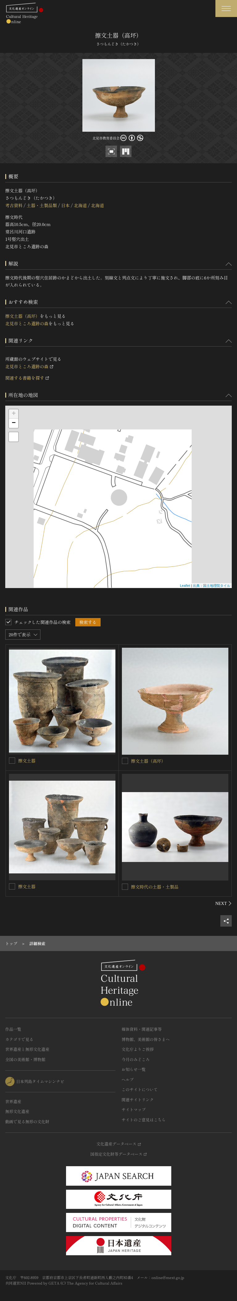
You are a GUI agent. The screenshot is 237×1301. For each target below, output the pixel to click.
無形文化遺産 (17, 1111)
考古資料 (14, 205)
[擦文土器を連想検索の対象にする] (12, 760)
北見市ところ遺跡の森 (26, 323)
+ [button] (14, 414)
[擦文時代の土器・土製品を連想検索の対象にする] (125, 887)
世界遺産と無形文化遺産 (27, 1049)
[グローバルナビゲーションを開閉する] (226, 8)
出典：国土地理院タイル (211, 585)
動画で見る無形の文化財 (27, 1121)
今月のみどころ (136, 1059)
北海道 (80, 205)
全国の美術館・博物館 (25, 1059)
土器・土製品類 (42, 205)
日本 (65, 205)
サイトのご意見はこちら (144, 1120)
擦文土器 (26, 760)
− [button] (14, 423)
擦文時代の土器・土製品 (155, 887)
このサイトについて (140, 1089)
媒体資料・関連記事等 (142, 1029)
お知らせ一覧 (134, 1069)
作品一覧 (13, 1029)
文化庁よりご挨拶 (138, 1049)
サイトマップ (134, 1109)
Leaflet (185, 585)
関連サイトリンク (138, 1100)
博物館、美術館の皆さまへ (146, 1039)
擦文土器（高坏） (22, 316)
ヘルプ (128, 1079)
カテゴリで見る (19, 1039)
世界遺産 (13, 1101)
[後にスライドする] (223, 903)
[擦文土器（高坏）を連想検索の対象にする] (125, 761)
